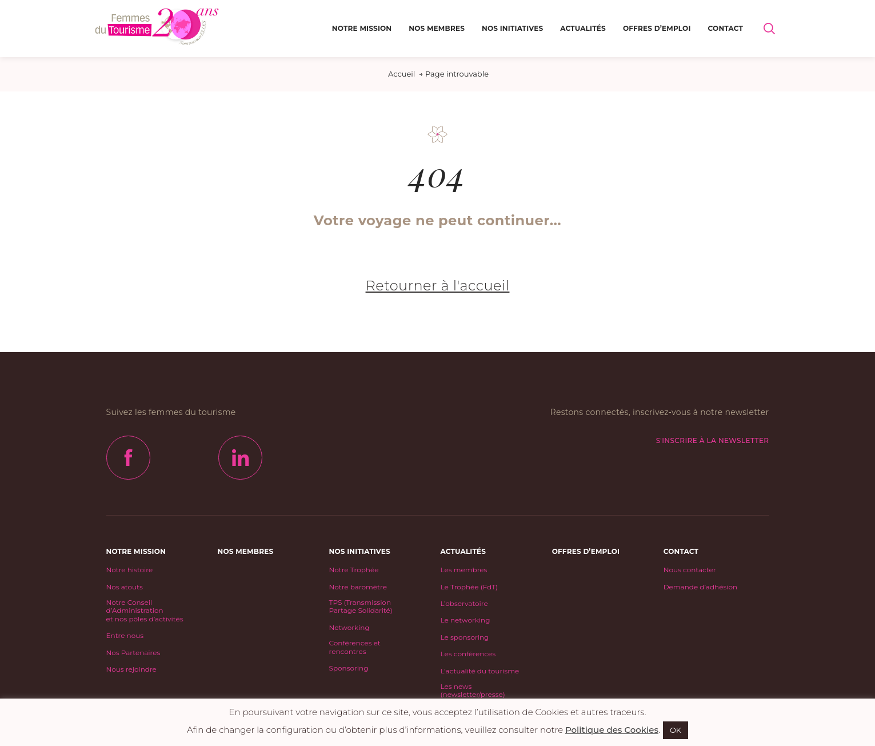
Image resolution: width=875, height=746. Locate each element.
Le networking (465, 620)
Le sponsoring (465, 637)
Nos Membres (437, 28)
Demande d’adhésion (700, 587)
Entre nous (125, 636)
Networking (349, 628)
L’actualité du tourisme (480, 671)
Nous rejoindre (131, 669)
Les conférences (468, 654)
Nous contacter (690, 570)
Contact (726, 28)
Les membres (464, 570)
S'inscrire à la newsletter (712, 440)
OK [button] (675, 730)
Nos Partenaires (133, 653)
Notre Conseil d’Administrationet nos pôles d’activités (144, 611)
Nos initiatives (512, 28)
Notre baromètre (358, 587)
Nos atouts (124, 587)
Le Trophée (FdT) (469, 587)
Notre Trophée (354, 570)
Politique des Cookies (611, 729)
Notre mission (361, 28)
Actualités (583, 28)
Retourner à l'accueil (438, 285)
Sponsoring (349, 668)
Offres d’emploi (657, 28)
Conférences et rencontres (355, 647)
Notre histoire (129, 570)
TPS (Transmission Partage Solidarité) (361, 607)
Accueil (401, 73)
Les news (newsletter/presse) (473, 691)
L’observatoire (464, 604)
